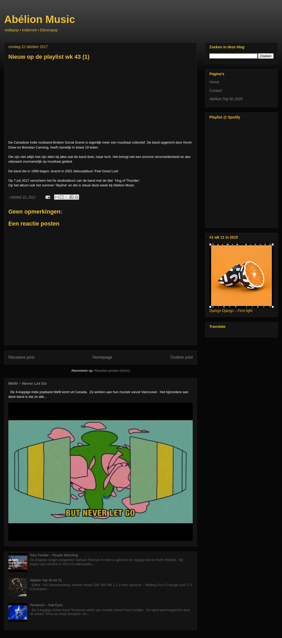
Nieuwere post (21, 357)
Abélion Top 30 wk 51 (46, 580)
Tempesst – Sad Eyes (46, 605)
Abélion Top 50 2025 (226, 99)
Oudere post (181, 357)
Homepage (102, 357)
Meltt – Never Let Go (27, 383)
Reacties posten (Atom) (112, 371)
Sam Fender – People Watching (54, 555)
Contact (215, 90)
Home (214, 82)
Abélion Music (39, 19)
